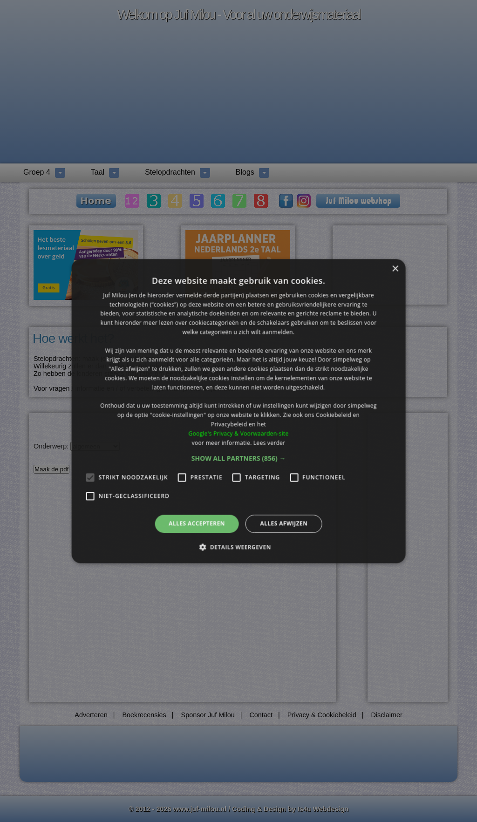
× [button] (394, 268)
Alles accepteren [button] (197, 524)
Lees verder (269, 443)
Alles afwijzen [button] (283, 524)
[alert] (238, 411)
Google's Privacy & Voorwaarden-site (238, 433)
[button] (238, 459)
